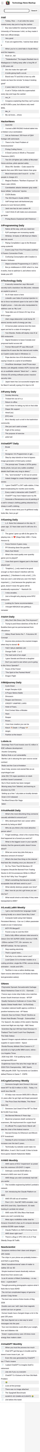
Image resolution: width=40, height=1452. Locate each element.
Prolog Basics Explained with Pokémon (20, 219)
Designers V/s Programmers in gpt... (19, 454)
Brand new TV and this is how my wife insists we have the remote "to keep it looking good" (18, 80)
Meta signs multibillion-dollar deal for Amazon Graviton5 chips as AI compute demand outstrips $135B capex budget (20, 1223)
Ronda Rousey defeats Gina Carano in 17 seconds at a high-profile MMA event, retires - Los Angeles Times (19, 1049)
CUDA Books (10, 195)
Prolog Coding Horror (13, 149)
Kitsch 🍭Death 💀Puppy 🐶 (16, 728)
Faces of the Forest (12, 669)
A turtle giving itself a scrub (15, 73)
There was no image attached (17, 1389)
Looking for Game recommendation (19, 603)
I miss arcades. (11, 593)
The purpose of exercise (14, 433)
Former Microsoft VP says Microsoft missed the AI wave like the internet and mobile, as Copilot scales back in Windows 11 (19, 350)
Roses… (8, 721)
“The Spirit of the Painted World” (18, 672)
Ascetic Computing (9, 752)
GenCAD (8, 125)
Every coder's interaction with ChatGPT (20, 492)
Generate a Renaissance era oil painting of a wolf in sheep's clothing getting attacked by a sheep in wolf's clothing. (20, 502)
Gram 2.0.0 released (10, 797)
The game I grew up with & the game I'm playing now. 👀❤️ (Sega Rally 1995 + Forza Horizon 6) (19, 537)
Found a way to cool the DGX (16, 932)
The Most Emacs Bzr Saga (12, 800)
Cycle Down (10, 686)
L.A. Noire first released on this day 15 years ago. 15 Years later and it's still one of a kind (19, 526)
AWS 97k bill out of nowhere (16, 1199)
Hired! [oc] (9, 413)
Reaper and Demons (13, 700)
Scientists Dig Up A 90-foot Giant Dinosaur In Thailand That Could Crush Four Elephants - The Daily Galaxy (19, 1032)
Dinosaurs (9, 696)
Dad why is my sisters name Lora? (18, 956)
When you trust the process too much (20, 1347)
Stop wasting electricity (14, 949)
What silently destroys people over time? (21, 887)
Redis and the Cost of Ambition (14, 766)
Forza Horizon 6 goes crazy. (16, 544)
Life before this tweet (13, 1400)
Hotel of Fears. (11, 707)
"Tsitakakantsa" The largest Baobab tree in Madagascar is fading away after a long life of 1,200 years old (20, 62)
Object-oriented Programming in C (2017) (21, 264)
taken (4, 804)
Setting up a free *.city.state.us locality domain (20, 793)
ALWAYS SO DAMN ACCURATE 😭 (19, 1396)
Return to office (11, 402)
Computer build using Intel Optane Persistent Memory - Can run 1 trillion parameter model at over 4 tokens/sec (20, 921)
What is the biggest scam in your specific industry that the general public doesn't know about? (19, 845)
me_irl (7, 97)
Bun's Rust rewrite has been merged (16, 783)
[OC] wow (9, 416)
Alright (7, 731)
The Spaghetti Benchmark (15, 1393)
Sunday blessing (11, 395)
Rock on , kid (10, 56)
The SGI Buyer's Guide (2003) (17, 198)
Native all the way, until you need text (19, 229)
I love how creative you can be (17, 724)
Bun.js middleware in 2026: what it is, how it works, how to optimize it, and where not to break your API (19, 270)
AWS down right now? (14, 1233)
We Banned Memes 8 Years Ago (18, 1116)
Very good (9, 38)
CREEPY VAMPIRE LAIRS (15, 703)
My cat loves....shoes (13, 115)
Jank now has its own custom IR (18, 208)
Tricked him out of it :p (14, 399)
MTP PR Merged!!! (12, 928)
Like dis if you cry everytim (15, 1372)
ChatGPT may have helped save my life (20, 496)
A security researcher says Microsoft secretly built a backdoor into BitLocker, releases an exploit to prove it (20, 287)
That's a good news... (13, 953)
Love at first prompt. (13, 1386)
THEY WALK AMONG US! (15, 648)
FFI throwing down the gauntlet (17, 548)
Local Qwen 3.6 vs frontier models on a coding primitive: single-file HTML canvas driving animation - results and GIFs (20, 963)
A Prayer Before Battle (14, 693)
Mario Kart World (11, 551)
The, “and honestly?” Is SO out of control (21, 475)
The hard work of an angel (15, 655)
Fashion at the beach (13, 735)
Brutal (7, 447)
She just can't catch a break (16, 427)
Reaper (8, 717)
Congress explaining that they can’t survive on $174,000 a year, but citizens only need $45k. (20, 104)
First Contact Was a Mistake (16, 710)
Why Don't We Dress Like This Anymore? (21, 620)
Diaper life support (12, 409)
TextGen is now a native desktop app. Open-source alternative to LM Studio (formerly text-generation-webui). (19, 973)
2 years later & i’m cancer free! (17, 87)
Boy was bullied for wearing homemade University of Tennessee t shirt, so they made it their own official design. (19, 31)
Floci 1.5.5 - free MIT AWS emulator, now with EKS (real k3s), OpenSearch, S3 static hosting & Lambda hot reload (19, 1205)
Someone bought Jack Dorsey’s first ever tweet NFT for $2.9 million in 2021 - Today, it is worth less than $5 (19, 1087)
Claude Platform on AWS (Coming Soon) (21, 1230)
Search (34, 11)
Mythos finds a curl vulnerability (14, 755)
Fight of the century (12, 430)
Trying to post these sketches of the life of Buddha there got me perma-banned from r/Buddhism (19, 627)
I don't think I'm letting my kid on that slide (21, 406)
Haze (7, 714)
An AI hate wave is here (14, 295)
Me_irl (7, 111)
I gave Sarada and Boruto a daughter (19, 659)
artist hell (8, 437)
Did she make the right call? (16, 70)
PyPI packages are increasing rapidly (19, 232)
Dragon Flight (10, 676)
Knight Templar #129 (13, 689)
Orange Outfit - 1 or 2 (13, 652)
